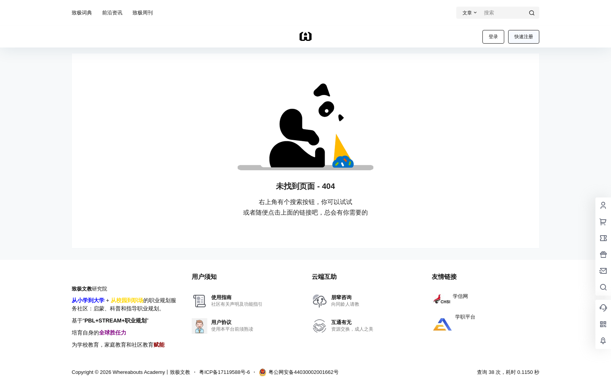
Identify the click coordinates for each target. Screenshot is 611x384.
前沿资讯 (112, 13)
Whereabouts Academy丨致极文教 (150, 372)
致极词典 (82, 13)
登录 (493, 36)
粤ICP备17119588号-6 (224, 372)
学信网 (450, 296)
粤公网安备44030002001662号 (298, 372)
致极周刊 (142, 13)
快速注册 (523, 36)
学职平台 (453, 317)
